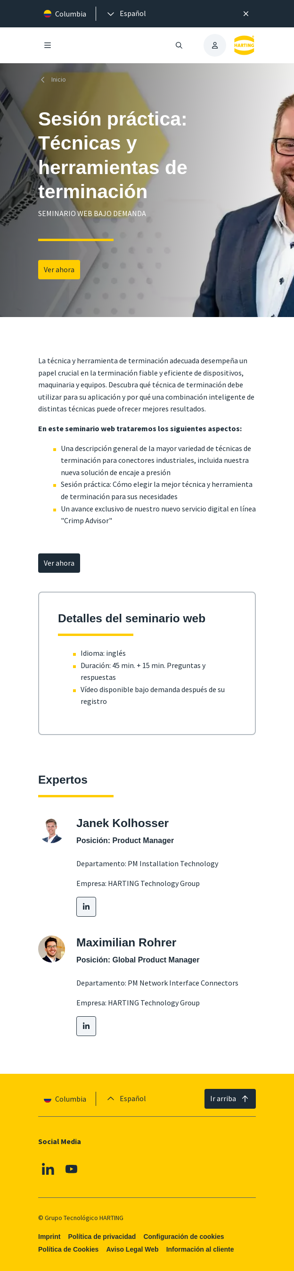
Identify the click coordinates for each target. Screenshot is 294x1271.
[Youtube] (72, 1169)
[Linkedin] (48, 1169)
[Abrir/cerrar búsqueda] (179, 45)
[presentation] (126, 14)
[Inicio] (54, 79)
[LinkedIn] (86, 907)
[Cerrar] (246, 14)
